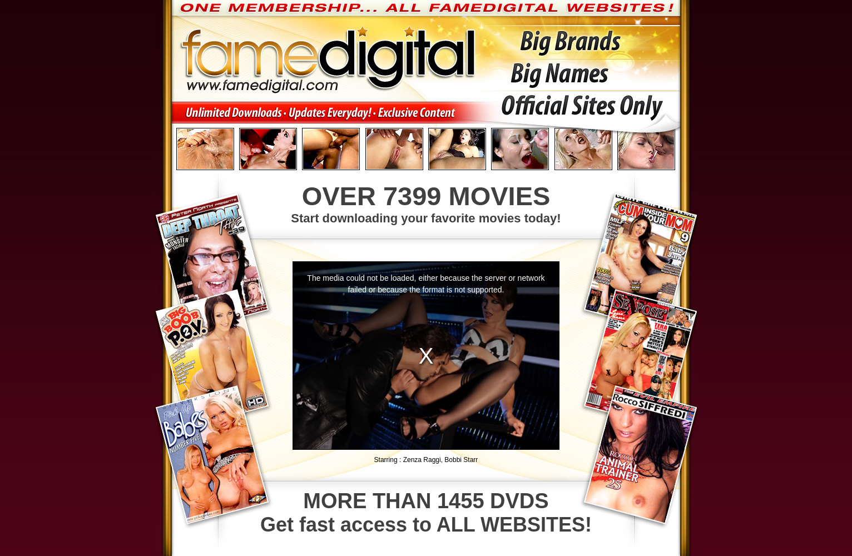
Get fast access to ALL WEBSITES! (426, 512)
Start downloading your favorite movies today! (426, 203)
